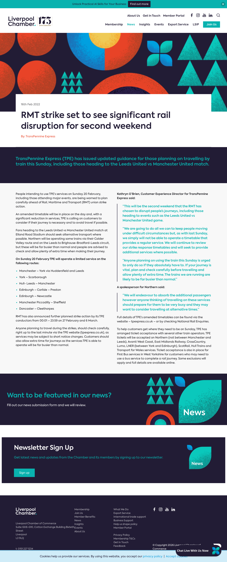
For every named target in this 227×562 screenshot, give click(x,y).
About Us (133, 16)
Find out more (139, 4)
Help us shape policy (125, 524)
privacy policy (152, 556)
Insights (144, 24)
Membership (114, 24)
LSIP (196, 24)
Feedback (120, 545)
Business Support (123, 520)
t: (24, 548)
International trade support (130, 516)
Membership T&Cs (124, 538)
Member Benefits (84, 516)
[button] (223, 4)
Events (159, 24)
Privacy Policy (122, 534)
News (131, 24)
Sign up (24, 473)
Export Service (178, 24)
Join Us (212, 24)
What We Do (121, 509)
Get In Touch (151, 16)
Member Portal (173, 16)
